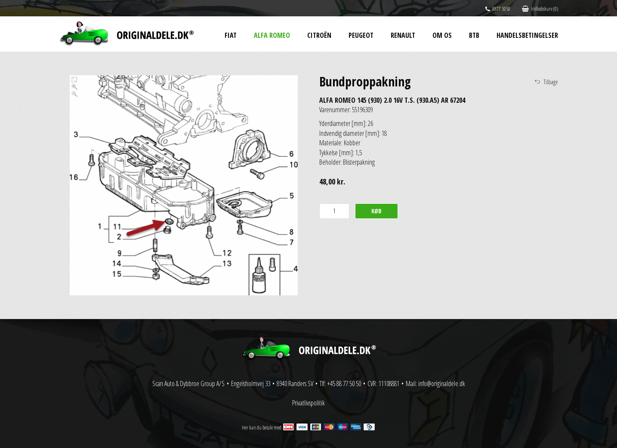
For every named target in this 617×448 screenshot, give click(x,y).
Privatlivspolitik (308, 403)
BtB (474, 35)
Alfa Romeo (272, 35)
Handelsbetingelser (527, 35)
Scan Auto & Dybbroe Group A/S (188, 383)
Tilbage (550, 82)
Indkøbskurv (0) (540, 8)
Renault (403, 35)
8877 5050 (497, 8)
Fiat (231, 35)
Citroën (319, 35)
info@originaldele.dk (441, 383)
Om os (442, 35)
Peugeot (361, 35)
